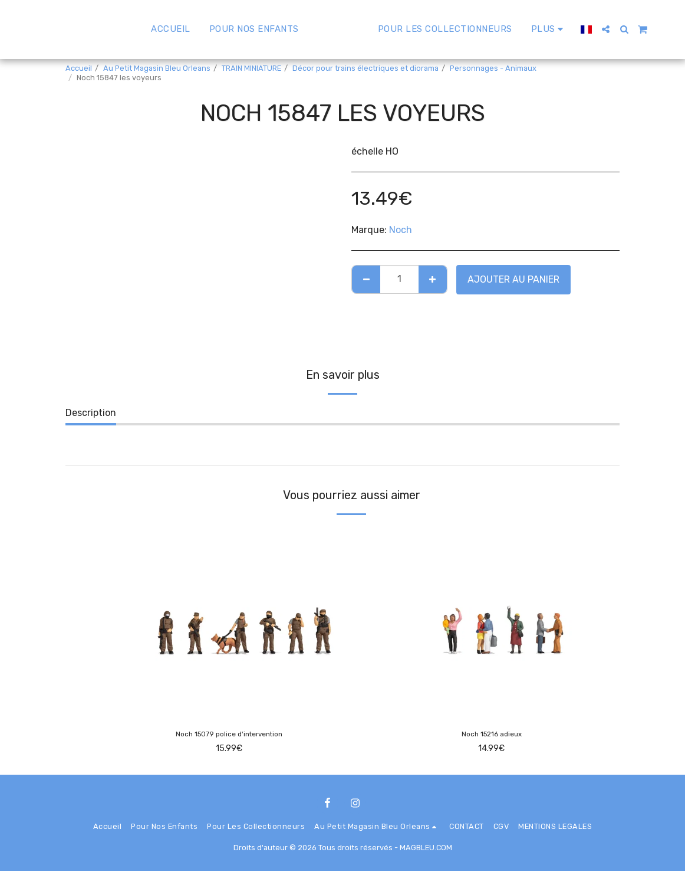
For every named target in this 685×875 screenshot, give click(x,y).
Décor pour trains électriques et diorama (365, 68)
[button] (637, 29)
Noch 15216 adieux (491, 736)
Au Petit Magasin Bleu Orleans (156, 68)
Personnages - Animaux (493, 68)
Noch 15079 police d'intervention (229, 736)
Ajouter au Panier (513, 279)
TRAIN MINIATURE (251, 68)
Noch (400, 229)
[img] (229, 621)
